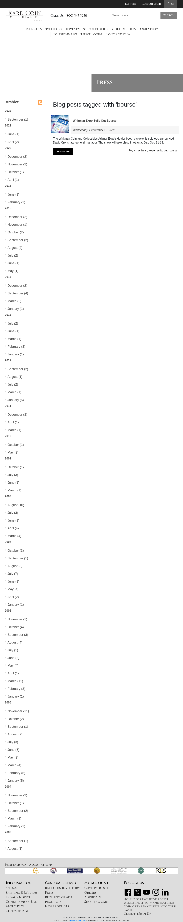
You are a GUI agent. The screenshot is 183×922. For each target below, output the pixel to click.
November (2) (17, 164)
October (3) (16, 550)
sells (159, 150)
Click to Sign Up (137, 914)
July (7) (13, 574)
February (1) (16, 202)
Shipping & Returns (22, 893)
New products (57, 906)
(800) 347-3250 (76, 15)
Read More (63, 151)
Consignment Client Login (77, 34)
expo (152, 150)
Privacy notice (18, 897)
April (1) (13, 180)
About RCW (15, 906)
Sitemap (12, 888)
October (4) (16, 627)
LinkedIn (165, 892)
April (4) (13, 528)
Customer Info (96, 888)
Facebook (128, 892)
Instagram (155, 892)
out (165, 150)
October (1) (16, 172)
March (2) (14, 301)
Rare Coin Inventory (43, 29)
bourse (173, 150)
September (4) (18, 293)
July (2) (13, 255)
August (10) (16, 505)
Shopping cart (96, 902)
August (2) (15, 248)
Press (49, 893)
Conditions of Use (21, 902)
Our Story (149, 29)
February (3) (16, 346)
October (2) (16, 232)
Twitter (137, 892)
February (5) (16, 773)
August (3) (15, 566)
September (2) (18, 240)
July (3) (13, 475)
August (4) (15, 642)
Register (130, 4)
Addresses (92, 897)
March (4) (14, 536)
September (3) (18, 635)
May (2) (13, 452)
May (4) (13, 589)
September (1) (18, 119)
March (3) (14, 818)
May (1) (13, 271)
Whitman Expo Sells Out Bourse (95, 120)
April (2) (13, 142)
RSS (40, 102)
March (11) (15, 681)
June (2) (13, 658)
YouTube (146, 892)
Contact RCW (118, 34)
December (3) (17, 414)
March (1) (14, 339)
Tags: (132, 150)
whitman (142, 150)
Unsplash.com (77, 920)
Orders (90, 893)
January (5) (16, 400)
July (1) (13, 650)
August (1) (15, 377)
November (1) (17, 224)
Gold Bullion (124, 29)
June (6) (13, 750)
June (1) (13, 134)
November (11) (18, 711)
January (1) (16, 309)
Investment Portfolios (87, 29)
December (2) (17, 156)
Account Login (151, 4)
